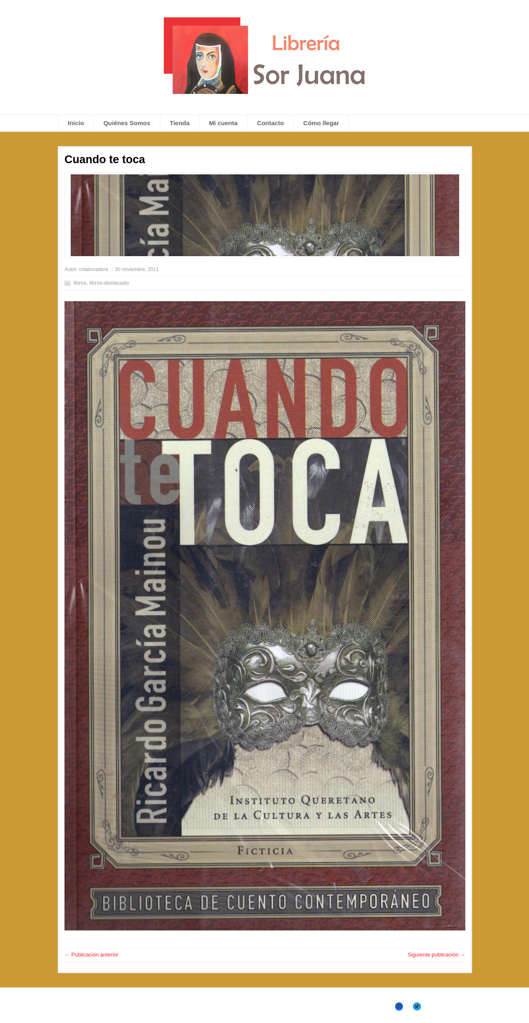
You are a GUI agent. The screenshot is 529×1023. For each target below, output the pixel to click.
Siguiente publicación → (436, 955)
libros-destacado (109, 283)
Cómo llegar (321, 122)
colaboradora (93, 269)
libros (80, 283)
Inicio (76, 122)
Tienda (180, 122)
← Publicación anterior (91, 955)
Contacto (270, 122)
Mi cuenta (223, 122)
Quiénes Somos (126, 122)
